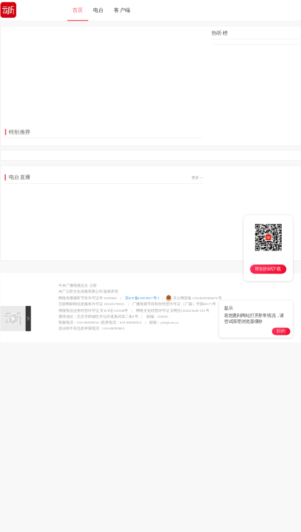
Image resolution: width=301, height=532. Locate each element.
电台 (98, 10)
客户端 (122, 10)
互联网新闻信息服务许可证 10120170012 (91, 304)
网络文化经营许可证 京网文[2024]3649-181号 (172, 311)
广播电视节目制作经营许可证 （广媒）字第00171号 (173, 304)
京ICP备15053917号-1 (141, 298)
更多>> (197, 178)
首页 (77, 10)
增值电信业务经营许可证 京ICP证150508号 (93, 311)
